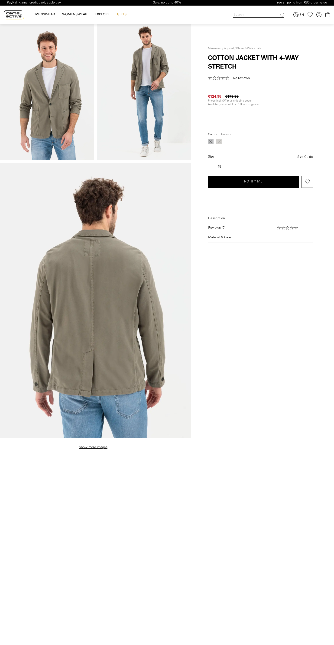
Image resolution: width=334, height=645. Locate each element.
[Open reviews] (260, 228)
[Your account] (319, 14)
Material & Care (219, 237)
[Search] (258, 15)
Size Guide (305, 157)
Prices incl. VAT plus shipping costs (230, 100)
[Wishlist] (310, 14)
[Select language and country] (299, 15)
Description (216, 218)
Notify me (253, 181)
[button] (230, 78)
